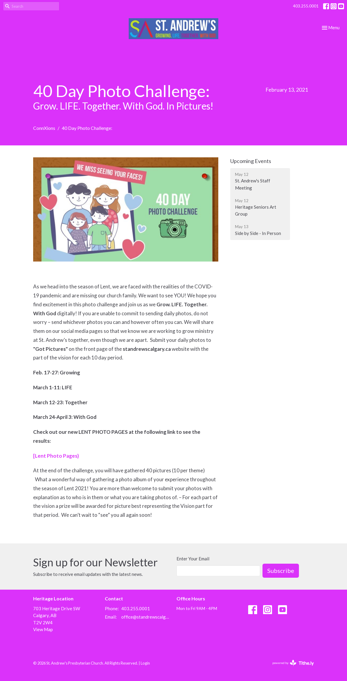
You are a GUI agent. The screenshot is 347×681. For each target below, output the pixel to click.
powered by (293, 663)
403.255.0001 (306, 6)
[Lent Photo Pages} (56, 456)
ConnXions (44, 128)
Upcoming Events (250, 161)
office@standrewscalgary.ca (146, 616)
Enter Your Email (192, 558)
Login (145, 663)
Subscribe (280, 570)
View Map (43, 629)
